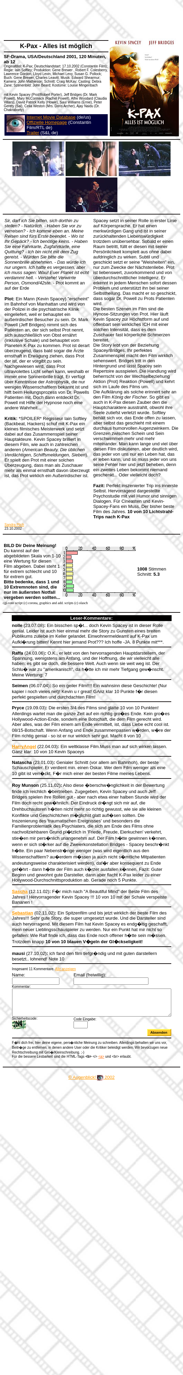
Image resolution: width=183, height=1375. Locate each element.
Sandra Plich (14, 525)
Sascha (12, 875)
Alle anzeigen (57, 948)
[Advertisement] (64, 68)
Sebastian (14, 892)
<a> (93, 1040)
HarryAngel (16, 742)
